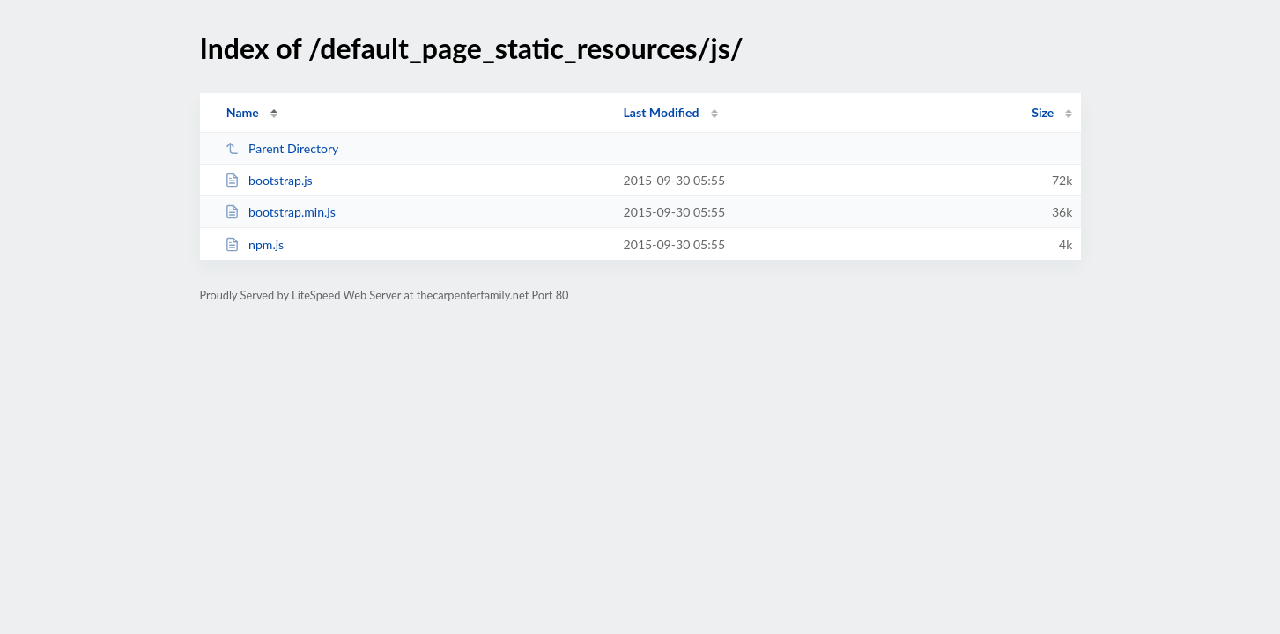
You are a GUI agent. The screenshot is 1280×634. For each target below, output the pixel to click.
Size (1043, 112)
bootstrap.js (269, 180)
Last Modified (661, 112)
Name (242, 112)
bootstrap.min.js (280, 211)
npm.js (255, 244)
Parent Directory (282, 148)
